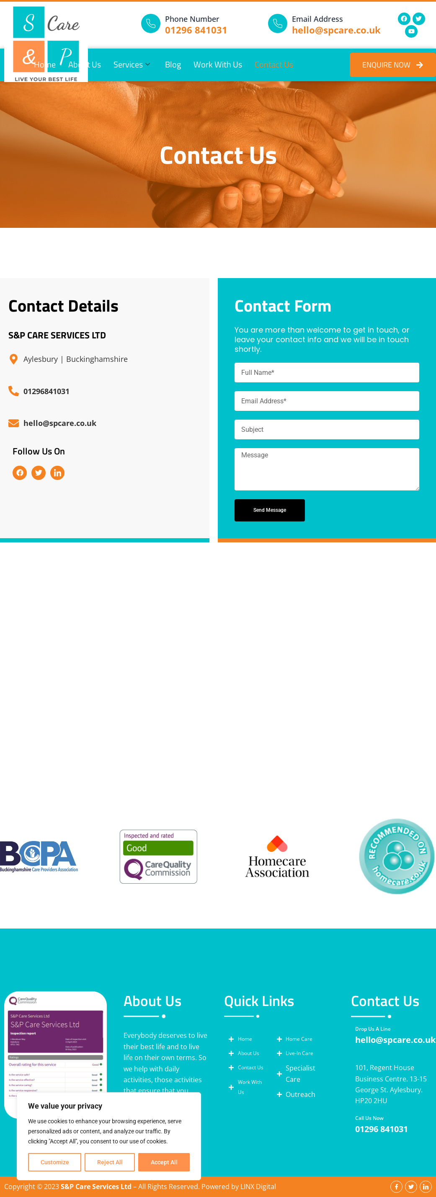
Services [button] (132, 65)
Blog (173, 65)
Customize (55, 1162)
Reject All (110, 1162)
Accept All (164, 1162)
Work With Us (217, 65)
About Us (84, 65)
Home (45, 65)
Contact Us (274, 65)
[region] (109, 1136)
